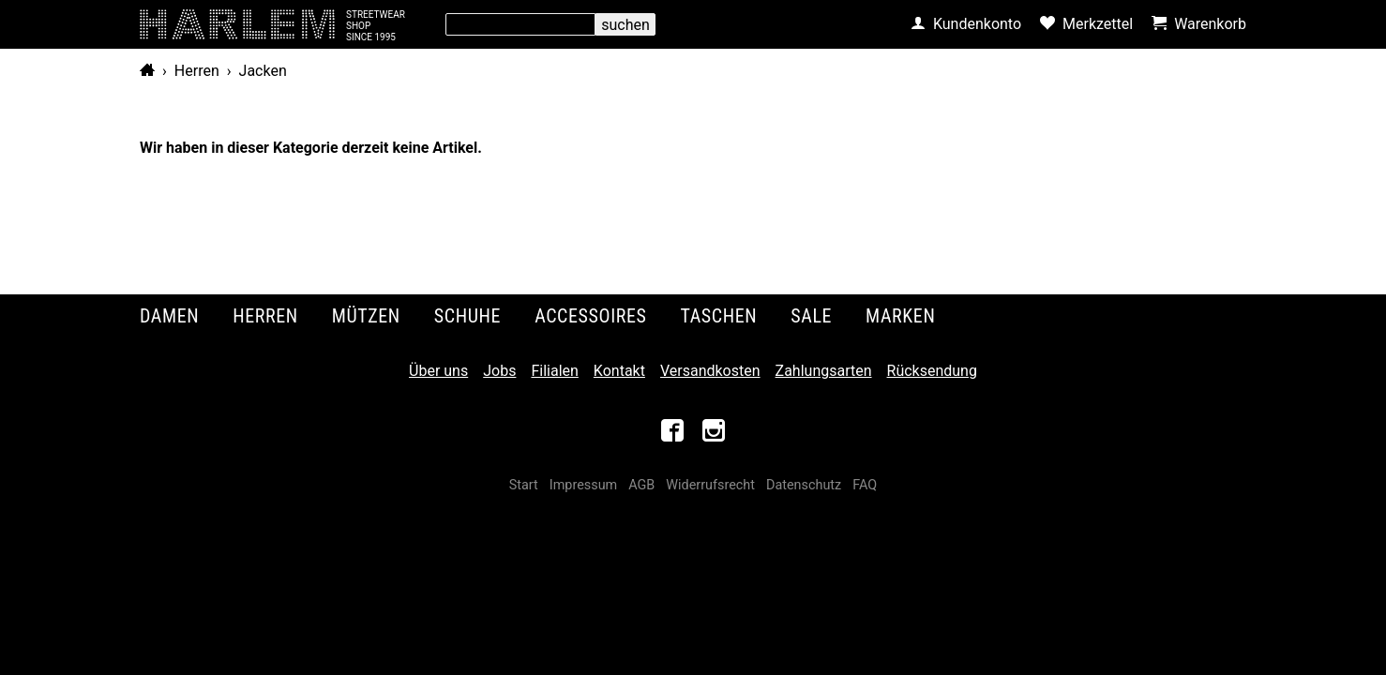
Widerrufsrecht (710, 485)
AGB (641, 485)
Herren (196, 71)
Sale (811, 316)
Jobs (499, 371)
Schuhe (467, 316)
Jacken (263, 71)
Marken (900, 316)
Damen (169, 316)
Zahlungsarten (824, 371)
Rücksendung (932, 371)
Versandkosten (710, 371)
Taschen (719, 316)
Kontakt (619, 371)
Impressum (583, 485)
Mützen (366, 316)
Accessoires (590, 316)
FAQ (864, 485)
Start (523, 485)
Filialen (554, 371)
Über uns (438, 371)
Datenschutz (803, 485)
